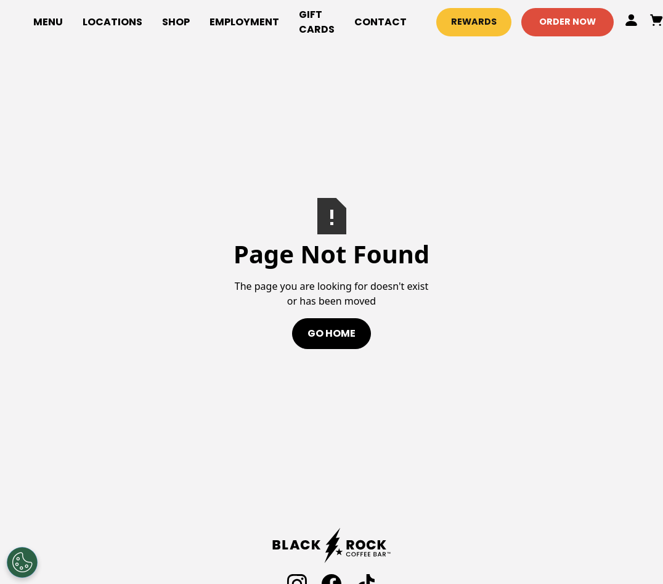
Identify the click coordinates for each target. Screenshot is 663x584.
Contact (380, 22)
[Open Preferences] (22, 562)
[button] (176, 22)
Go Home (331, 333)
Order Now (567, 21)
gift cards (317, 21)
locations (112, 22)
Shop (176, 22)
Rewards (474, 21)
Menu (48, 22)
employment (244, 22)
